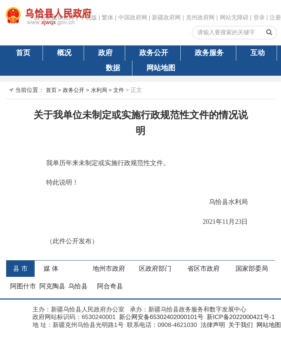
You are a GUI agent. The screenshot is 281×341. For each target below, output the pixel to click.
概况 (64, 53)
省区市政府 (203, 268)
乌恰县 (78, 286)
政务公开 (153, 53)
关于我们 (240, 325)
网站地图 (160, 68)
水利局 (99, 90)
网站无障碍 (234, 17)
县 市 (20, 268)
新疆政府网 (166, 17)
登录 (259, 17)
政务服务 (209, 53)
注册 (275, 17)
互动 (257, 53)
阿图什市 (23, 286)
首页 (23, 53)
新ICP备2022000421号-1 (240, 317)
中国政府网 (132, 17)
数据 (113, 68)
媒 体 (51, 268)
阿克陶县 (52, 286)
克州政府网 (200, 17)
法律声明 (212, 325)
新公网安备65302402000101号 (160, 317)
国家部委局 (252, 268)
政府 (105, 53)
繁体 (107, 17)
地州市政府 (109, 268)
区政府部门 (155, 268)
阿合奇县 (110, 286)
